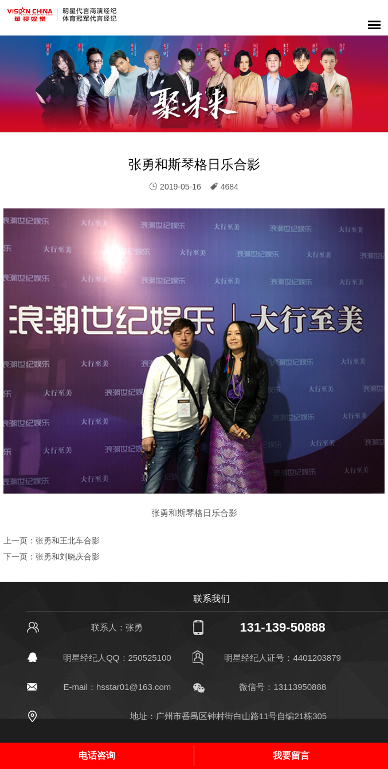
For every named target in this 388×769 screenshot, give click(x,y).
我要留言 (291, 755)
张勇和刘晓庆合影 (68, 556)
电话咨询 (97, 755)
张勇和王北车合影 (68, 540)
